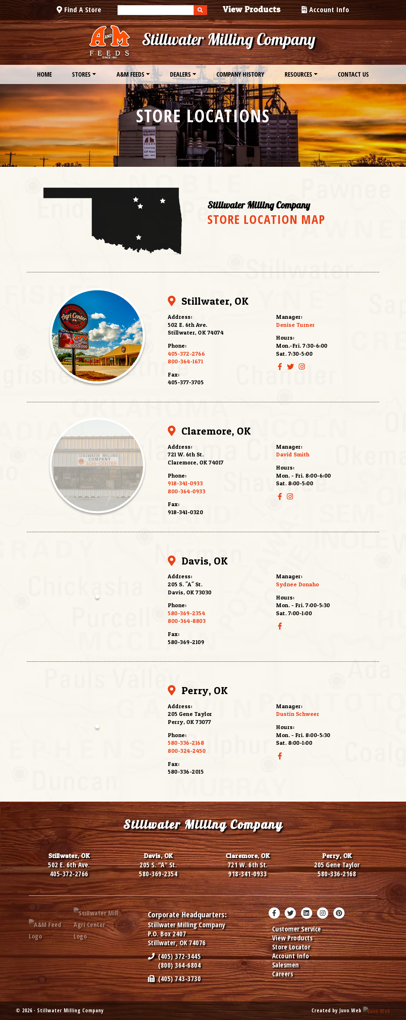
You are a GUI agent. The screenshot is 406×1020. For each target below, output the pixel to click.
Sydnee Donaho (297, 584)
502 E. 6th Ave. (69, 864)
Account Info (290, 955)
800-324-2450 (187, 750)
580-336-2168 (186, 742)
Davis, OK (198, 561)
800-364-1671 (185, 361)
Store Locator (291, 946)
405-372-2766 (186, 353)
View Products (292, 937)
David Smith (293, 454)
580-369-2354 (186, 613)
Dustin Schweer (297, 713)
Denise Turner (295, 324)
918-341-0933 (185, 483)
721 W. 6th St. (248, 864)
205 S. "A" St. (158, 864)
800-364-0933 (186, 491)
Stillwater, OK (208, 301)
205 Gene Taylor (337, 864)
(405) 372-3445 (174, 956)
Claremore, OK (209, 431)
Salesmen (285, 964)
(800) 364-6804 (179, 965)
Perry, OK (198, 690)
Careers (282, 973)
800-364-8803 (187, 620)
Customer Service (296, 928)
